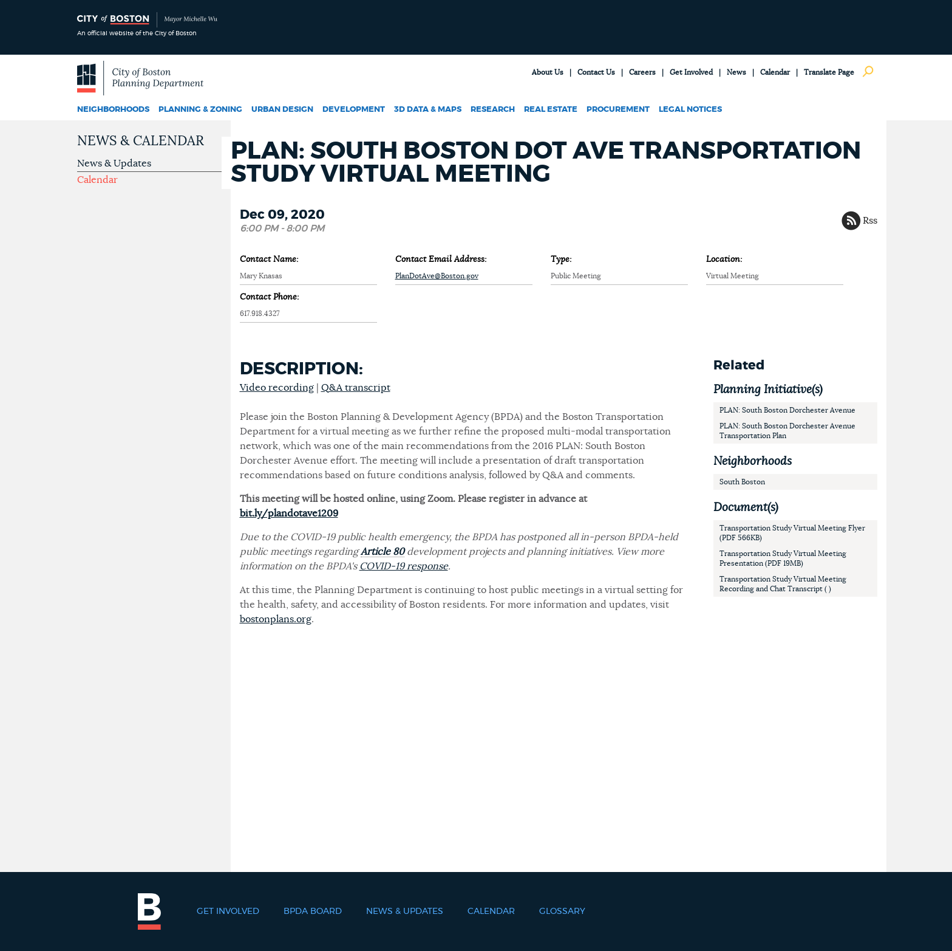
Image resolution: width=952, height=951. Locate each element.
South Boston (742, 482)
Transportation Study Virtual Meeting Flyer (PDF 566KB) (792, 532)
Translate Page (829, 72)
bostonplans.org (275, 619)
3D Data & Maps (427, 110)
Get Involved (691, 72)
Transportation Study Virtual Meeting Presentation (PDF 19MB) (782, 558)
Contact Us (596, 72)
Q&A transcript (355, 388)
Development (353, 110)
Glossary (562, 911)
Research (493, 110)
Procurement (618, 110)
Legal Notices (690, 110)
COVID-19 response (403, 566)
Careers (642, 72)
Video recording (277, 388)
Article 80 (382, 552)
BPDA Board (313, 911)
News (736, 72)
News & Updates (114, 163)
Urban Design (282, 110)
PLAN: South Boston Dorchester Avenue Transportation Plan (787, 430)
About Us (547, 72)
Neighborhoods (113, 110)
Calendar (775, 72)
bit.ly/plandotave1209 (289, 513)
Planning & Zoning (200, 110)
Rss (870, 220)
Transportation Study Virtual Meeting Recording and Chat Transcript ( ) (782, 583)
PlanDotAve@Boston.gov (436, 276)
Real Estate (550, 110)
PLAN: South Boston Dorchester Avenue (787, 410)
